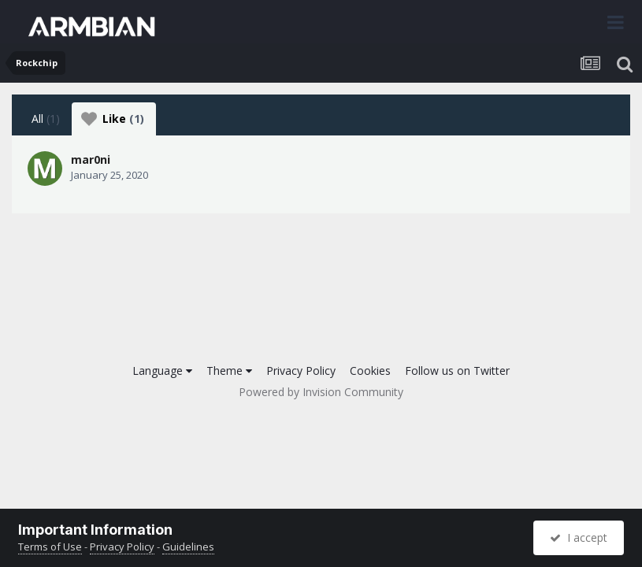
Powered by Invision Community (321, 391)
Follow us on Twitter (457, 370)
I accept (578, 537)
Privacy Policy (301, 370)
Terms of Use (50, 546)
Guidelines (188, 546)
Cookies (370, 370)
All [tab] (46, 118)
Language (162, 370)
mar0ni (90, 159)
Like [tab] (112, 119)
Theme (229, 370)
